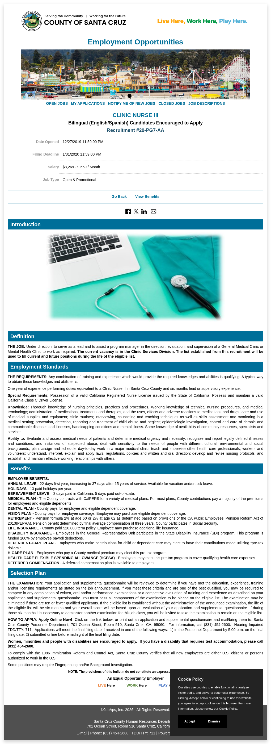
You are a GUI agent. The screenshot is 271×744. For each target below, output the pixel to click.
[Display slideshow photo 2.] (135, 96)
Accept (189, 721)
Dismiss (214, 721)
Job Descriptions (206, 103)
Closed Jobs (171, 103)
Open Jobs (57, 103)
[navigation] (135, 103)
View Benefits (147, 196)
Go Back (119, 196)
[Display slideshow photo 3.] (141, 96)
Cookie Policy (190, 679)
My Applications (88, 103)
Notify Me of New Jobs (131, 103)
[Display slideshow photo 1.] (129, 96)
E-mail (82, 733)
